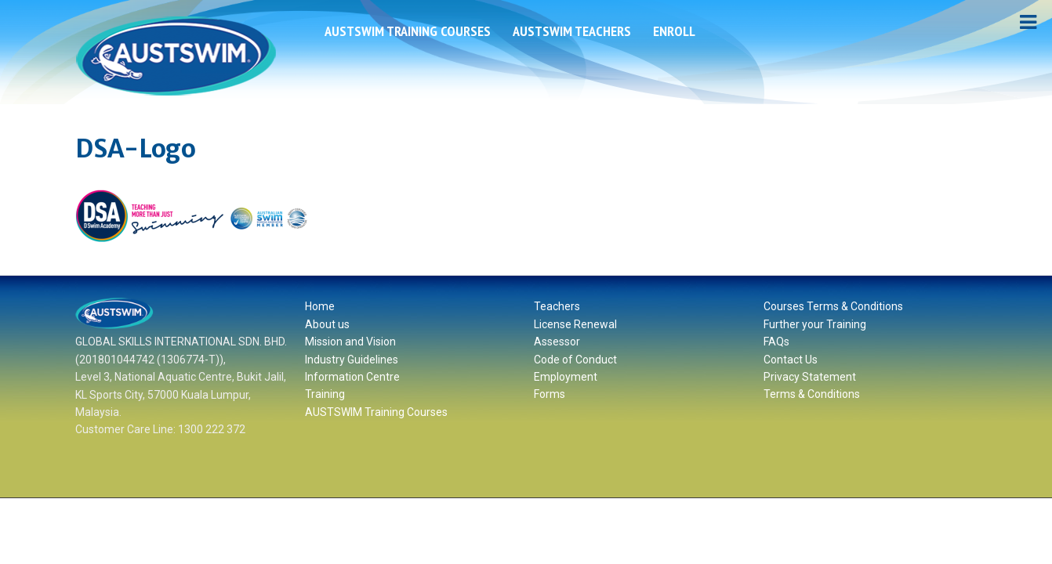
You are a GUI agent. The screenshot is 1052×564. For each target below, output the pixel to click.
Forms (549, 394)
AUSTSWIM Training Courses (408, 31)
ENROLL (674, 31)
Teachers (557, 306)
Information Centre (352, 377)
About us (327, 324)
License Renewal (575, 324)
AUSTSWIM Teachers (572, 31)
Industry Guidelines (351, 359)
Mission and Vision (350, 341)
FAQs (776, 341)
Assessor (557, 341)
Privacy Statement (810, 377)
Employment (565, 377)
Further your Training (815, 324)
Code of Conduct (575, 359)
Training (325, 394)
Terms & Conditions (812, 394)
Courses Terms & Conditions (833, 306)
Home (320, 306)
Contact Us (791, 359)
